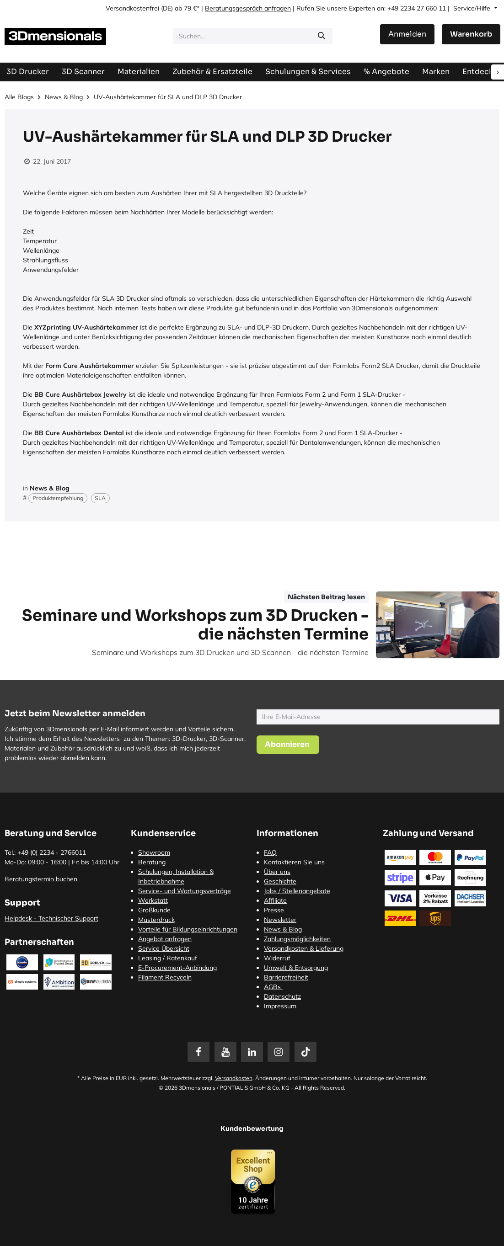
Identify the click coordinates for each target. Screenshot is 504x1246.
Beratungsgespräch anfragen (248, 8)
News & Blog (64, 97)
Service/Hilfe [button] (472, 8)
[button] (288, 744)
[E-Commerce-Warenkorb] (471, 34)
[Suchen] (321, 36)
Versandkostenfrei (132, 8)
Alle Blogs (19, 97)
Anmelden (407, 34)
